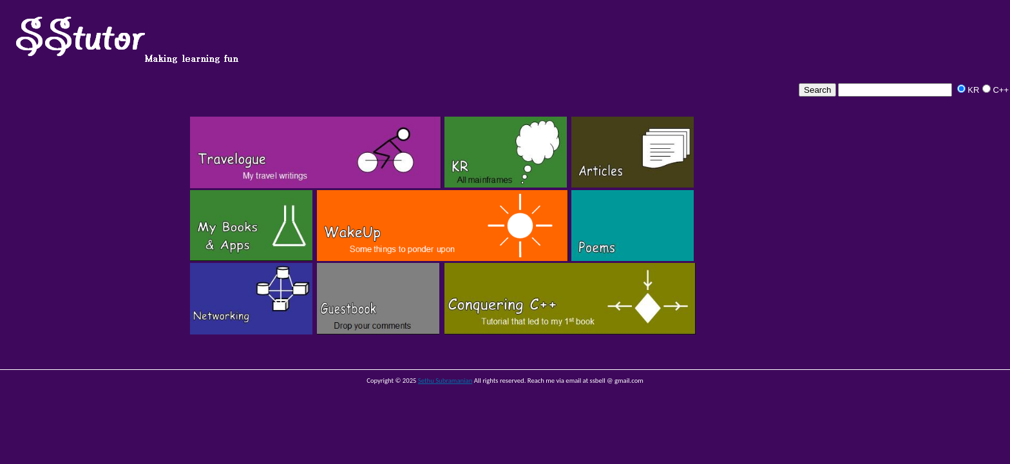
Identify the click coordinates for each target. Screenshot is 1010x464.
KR (973, 90)
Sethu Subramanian (445, 380)
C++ (1001, 90)
